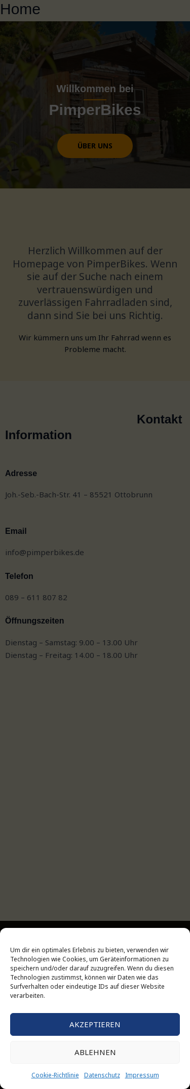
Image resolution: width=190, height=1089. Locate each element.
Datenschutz (102, 1075)
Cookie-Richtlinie (55, 1075)
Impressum (142, 1075)
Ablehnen (95, 1052)
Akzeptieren (95, 1024)
